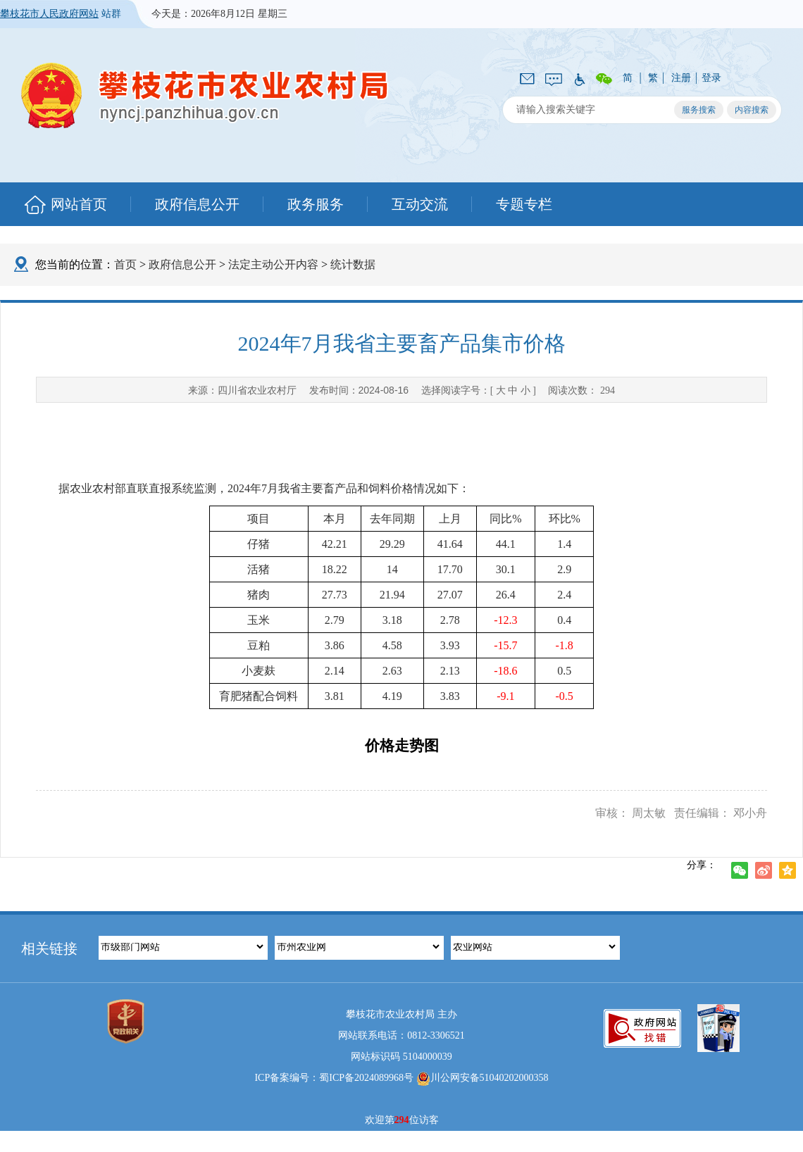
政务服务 (315, 204)
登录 (711, 78)
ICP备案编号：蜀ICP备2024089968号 (333, 1077)
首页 (125, 264)
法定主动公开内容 (273, 264)
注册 (681, 78)
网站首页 (79, 204)
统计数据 (352, 264)
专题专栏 (524, 204)
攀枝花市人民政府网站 (49, 13)
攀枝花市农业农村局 (205, 95)
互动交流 (420, 204)
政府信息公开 (197, 204)
